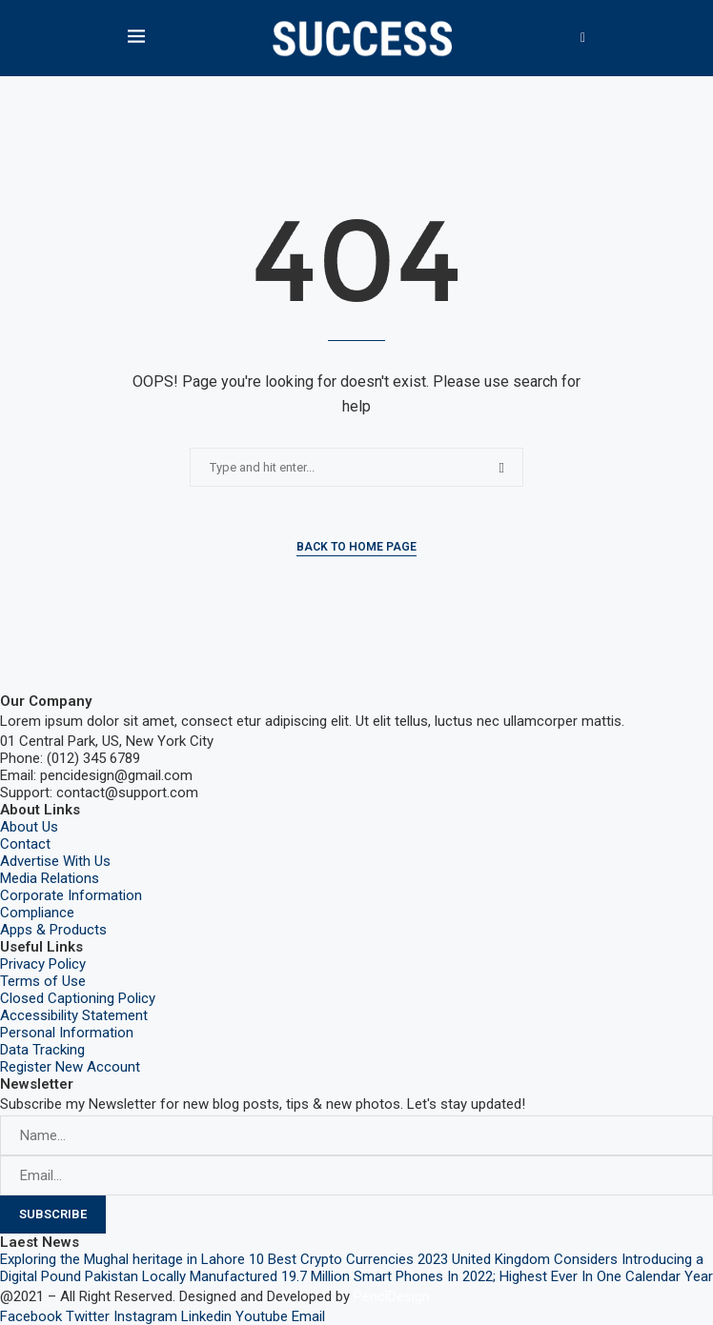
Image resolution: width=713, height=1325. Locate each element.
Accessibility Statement (74, 1015)
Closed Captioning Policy (77, 998)
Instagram (145, 1316)
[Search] (583, 38)
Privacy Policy (43, 964)
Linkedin (206, 1316)
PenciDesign (392, 1296)
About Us (29, 826)
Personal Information (66, 1032)
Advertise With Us (55, 861)
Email (308, 1316)
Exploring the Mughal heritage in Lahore (122, 1259)
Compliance (37, 912)
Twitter (88, 1316)
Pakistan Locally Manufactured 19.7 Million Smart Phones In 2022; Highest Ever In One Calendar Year (399, 1276)
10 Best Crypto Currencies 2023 (348, 1259)
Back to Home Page (356, 546)
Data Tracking (42, 1049)
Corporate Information (71, 895)
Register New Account (70, 1066)
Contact (25, 844)
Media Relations (49, 878)
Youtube (261, 1316)
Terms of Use (43, 981)
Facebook (31, 1316)
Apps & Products (53, 929)
